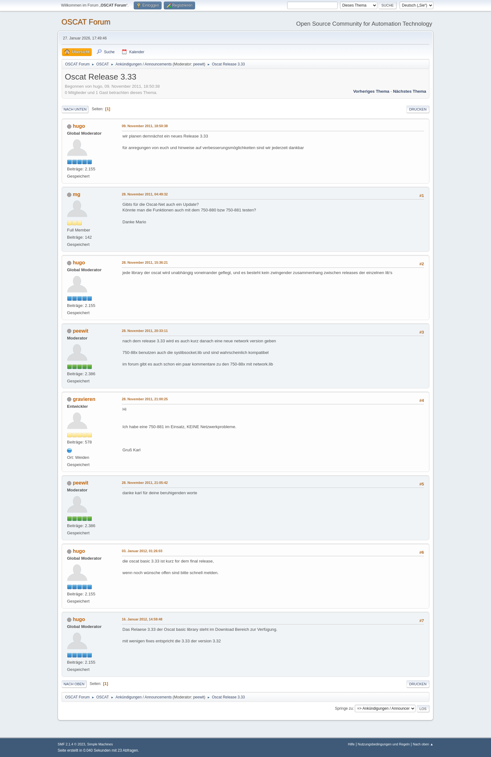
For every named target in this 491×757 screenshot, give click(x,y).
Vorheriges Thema (371, 91)
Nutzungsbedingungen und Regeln (384, 744)
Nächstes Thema (409, 91)
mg (76, 194)
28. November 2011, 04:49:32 (145, 194)
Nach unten (75, 109)
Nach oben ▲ (423, 744)
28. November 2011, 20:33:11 (145, 331)
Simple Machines (100, 744)
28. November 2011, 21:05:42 (145, 483)
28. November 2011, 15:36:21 (145, 262)
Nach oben (74, 684)
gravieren (84, 399)
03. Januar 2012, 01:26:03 (142, 551)
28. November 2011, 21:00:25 (145, 399)
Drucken (417, 109)
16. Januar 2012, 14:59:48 (142, 619)
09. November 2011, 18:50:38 (145, 126)
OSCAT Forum (85, 22)
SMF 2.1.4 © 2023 (71, 744)
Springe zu (344, 708)
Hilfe (351, 744)
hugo (79, 126)
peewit (198, 64)
